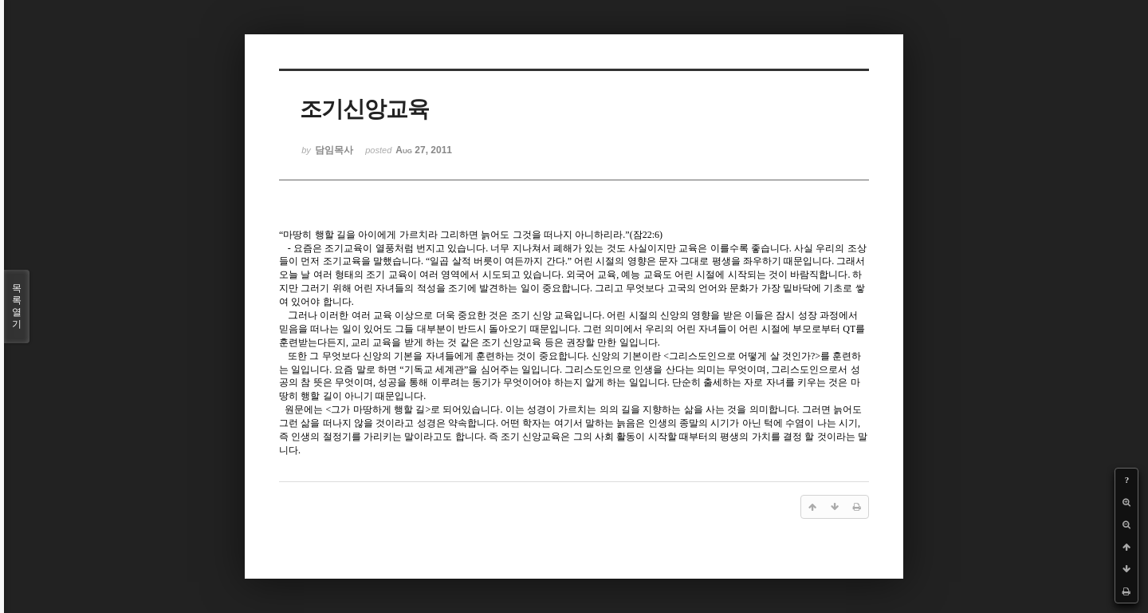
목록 (17, 306)
